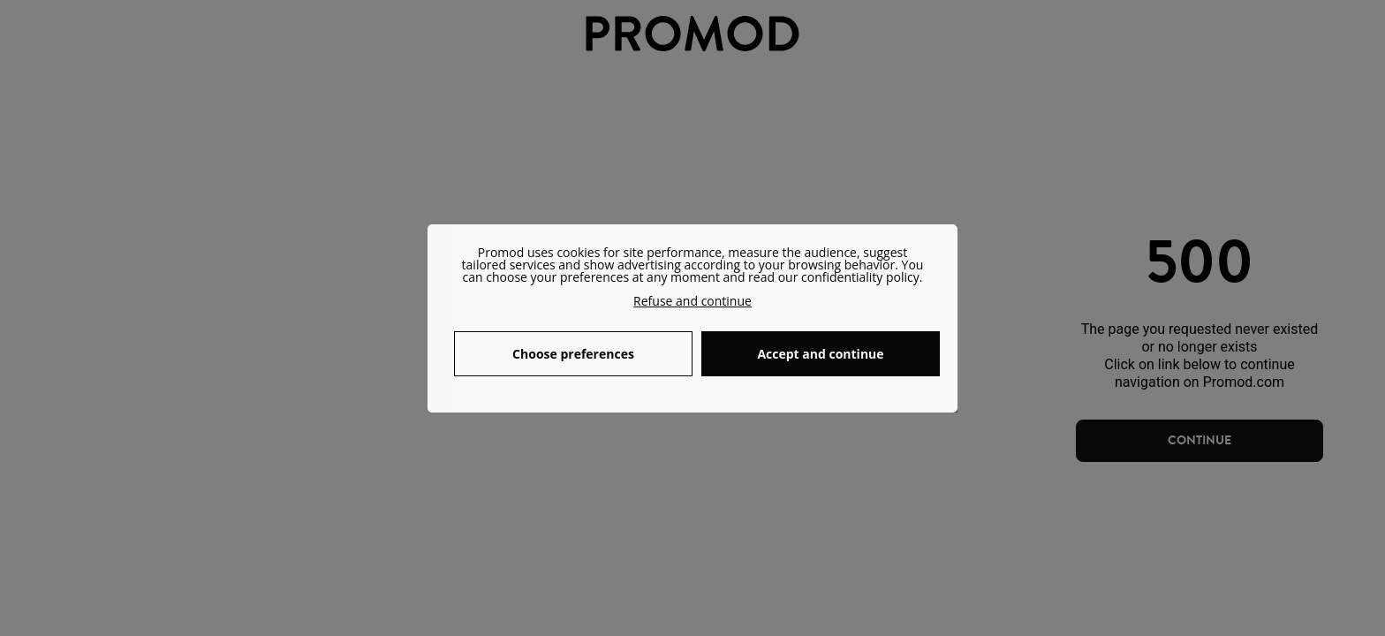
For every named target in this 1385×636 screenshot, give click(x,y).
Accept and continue (820, 353)
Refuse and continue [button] (692, 300)
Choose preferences (573, 353)
